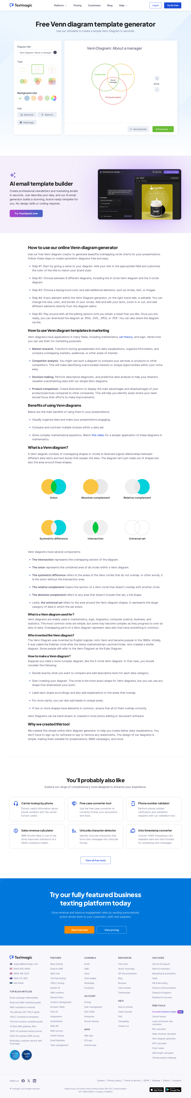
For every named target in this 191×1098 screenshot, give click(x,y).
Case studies (124, 988)
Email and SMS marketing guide (25, 1002)
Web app (88, 1035)
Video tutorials (125, 1011)
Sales (154, 978)
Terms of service (132, 1080)
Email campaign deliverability (24, 997)
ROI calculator (159, 1029)
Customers (94, 5)
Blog (110, 5)
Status (166, 1080)
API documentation (127, 973)
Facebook (89, 988)
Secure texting (91, 1021)
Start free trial (79, 929)
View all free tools (96, 860)
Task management (59, 1045)
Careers (101, 1080)
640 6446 (17, 983)
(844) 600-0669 (20, 968)
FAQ (120, 1016)
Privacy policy (114, 1080)
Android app (90, 1045)
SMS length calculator (163, 1053)
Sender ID (55, 988)
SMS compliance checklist (22, 1007)
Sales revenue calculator (164, 1033)
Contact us (123, 1026)
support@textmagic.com (24, 964)
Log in (156, 5)
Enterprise (89, 1016)
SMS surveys (56, 1030)
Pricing (77, 5)
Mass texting (56, 964)
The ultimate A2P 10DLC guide (25, 1012)
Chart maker (158, 1048)
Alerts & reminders (161, 968)
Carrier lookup (57, 1035)
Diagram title (24, 47)
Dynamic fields (57, 1007)
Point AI (54, 1011)
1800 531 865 (19, 978)
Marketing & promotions (163, 973)
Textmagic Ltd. (18, 1089)
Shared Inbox (56, 997)
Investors (176, 1080)
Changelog (123, 1021)
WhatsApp (89, 983)
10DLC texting (57, 983)
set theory (126, 336)
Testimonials (124, 992)
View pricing (111, 929)
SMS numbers (57, 992)
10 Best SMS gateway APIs (23, 1026)
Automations (56, 1021)
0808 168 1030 (19, 973)
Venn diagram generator (164, 1038)
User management (93, 1007)
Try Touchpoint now (26, 213)
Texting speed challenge (164, 1057)
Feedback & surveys (162, 997)
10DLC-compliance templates (24, 1016)
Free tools (123, 964)
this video (98, 435)
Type (20, 61)
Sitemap (156, 1080)
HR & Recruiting (159, 983)
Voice (87, 973)
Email (86, 964)
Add (19, 108)
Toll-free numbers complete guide (26, 1021)
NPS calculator (159, 1043)
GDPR (146, 1080)
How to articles (125, 1007)
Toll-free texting (58, 978)
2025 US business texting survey (26, 1031)
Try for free (172, 5)
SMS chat (55, 973)
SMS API (54, 1026)
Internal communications (164, 988)
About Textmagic (126, 968)
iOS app (88, 1040)
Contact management (60, 1002)
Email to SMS (56, 968)
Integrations (56, 1016)
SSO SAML (89, 1011)
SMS (86, 968)
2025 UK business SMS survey (25, 1036)
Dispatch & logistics (161, 992)
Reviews (122, 983)
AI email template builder (164, 1011)
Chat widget (90, 978)
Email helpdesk (57, 1040)
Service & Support (161, 964)
